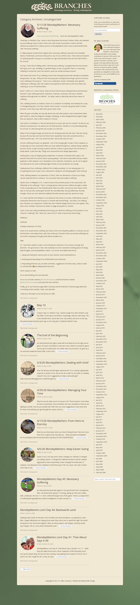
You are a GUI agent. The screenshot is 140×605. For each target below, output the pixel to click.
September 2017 (101, 308)
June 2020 (99, 267)
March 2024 (100, 156)
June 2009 (99, 461)
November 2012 (101, 389)
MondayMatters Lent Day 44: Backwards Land (48, 510)
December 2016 (101, 322)
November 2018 (101, 297)
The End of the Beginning (52, 335)
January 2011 (100, 431)
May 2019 (99, 286)
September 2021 (101, 233)
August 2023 (100, 172)
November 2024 (101, 136)
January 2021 (100, 250)
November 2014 (101, 342)
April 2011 (99, 422)
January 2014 (100, 356)
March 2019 (100, 289)
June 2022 (99, 211)
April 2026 (99, 117)
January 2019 (100, 295)
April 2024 (99, 153)
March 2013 (100, 378)
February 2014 (101, 353)
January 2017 (100, 320)
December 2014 (101, 339)
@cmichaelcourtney (47, 280)
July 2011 (99, 417)
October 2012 (100, 392)
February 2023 (101, 189)
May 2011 (99, 420)
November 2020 (101, 256)
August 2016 (100, 325)
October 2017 (100, 306)
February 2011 (101, 428)
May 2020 (99, 270)
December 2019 (101, 281)
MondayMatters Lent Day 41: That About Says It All (62, 538)
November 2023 (101, 167)
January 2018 (100, 303)
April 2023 (99, 183)
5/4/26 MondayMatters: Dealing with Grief (62, 362)
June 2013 (99, 372)
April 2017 (99, 311)
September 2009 (101, 456)
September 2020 (101, 261)
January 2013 (100, 383)
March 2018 (100, 300)
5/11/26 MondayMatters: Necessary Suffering (58, 26)
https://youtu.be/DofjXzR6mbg (48, 36)
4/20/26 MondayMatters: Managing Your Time (62, 391)
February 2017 (101, 317)
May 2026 (99, 114)
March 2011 (100, 425)
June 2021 (99, 236)
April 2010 (99, 450)
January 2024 (100, 161)
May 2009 (99, 464)
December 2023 (101, 164)
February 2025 (101, 128)
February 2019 (101, 292)
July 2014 (99, 345)
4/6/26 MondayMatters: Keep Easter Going (63, 449)
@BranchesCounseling (29, 282)
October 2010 (100, 439)
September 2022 (101, 203)
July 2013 (99, 370)
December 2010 (101, 434)
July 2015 (99, 331)
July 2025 (99, 125)
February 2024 (101, 158)
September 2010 (101, 442)
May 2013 (99, 375)
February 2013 (101, 381)
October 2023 (100, 169)
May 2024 (99, 150)
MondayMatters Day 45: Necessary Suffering (58, 480)
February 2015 (101, 336)
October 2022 (100, 200)
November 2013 (101, 361)
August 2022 (100, 206)
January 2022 (100, 225)
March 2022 (100, 220)
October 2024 (100, 139)
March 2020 (100, 275)
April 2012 (99, 403)
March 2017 (100, 314)
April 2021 (99, 242)
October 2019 (100, 283)
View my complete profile (102, 80)
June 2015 (99, 333)
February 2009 (101, 472)
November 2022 (101, 197)
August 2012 (100, 397)
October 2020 (100, 258)
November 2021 (101, 231)
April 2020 (99, 272)
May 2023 (99, 181)
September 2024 (101, 142)
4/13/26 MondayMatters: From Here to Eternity (60, 422)
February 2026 (101, 122)
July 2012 (99, 400)
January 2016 (100, 328)
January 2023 (100, 192)
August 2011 (100, 414)
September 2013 (101, 364)
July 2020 (99, 264)
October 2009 (100, 453)
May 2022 (99, 214)
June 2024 (99, 147)
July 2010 (99, 445)
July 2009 (99, 459)
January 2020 (100, 278)
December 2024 (101, 133)
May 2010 (99, 447)
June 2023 (99, 178)
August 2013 (100, 367)
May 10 (41, 305)
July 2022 (99, 208)
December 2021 (101, 228)
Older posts (25, 569)
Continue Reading (26, 324)
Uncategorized (32, 298)
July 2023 (99, 175)
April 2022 (99, 217)
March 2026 (100, 119)
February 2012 (101, 409)
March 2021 (100, 244)
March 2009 (100, 470)
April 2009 (99, 467)
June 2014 (99, 347)
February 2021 (101, 247)
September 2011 (101, 411)
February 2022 (101, 222)
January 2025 (100, 131)
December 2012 (101, 386)
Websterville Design (88, 581)
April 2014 (99, 350)
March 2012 (100, 406)
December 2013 (101, 359)
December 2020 (101, 253)
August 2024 (100, 144)
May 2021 (99, 239)
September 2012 (101, 395)
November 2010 (101, 436)
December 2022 (101, 194)
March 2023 (100, 186)
